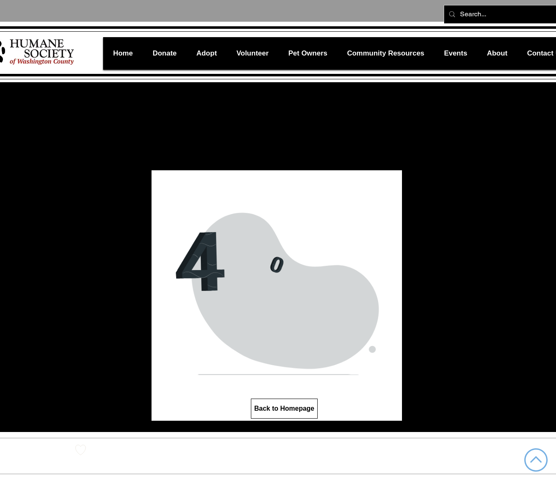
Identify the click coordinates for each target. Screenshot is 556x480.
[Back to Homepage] (284, 409)
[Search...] (506, 14)
